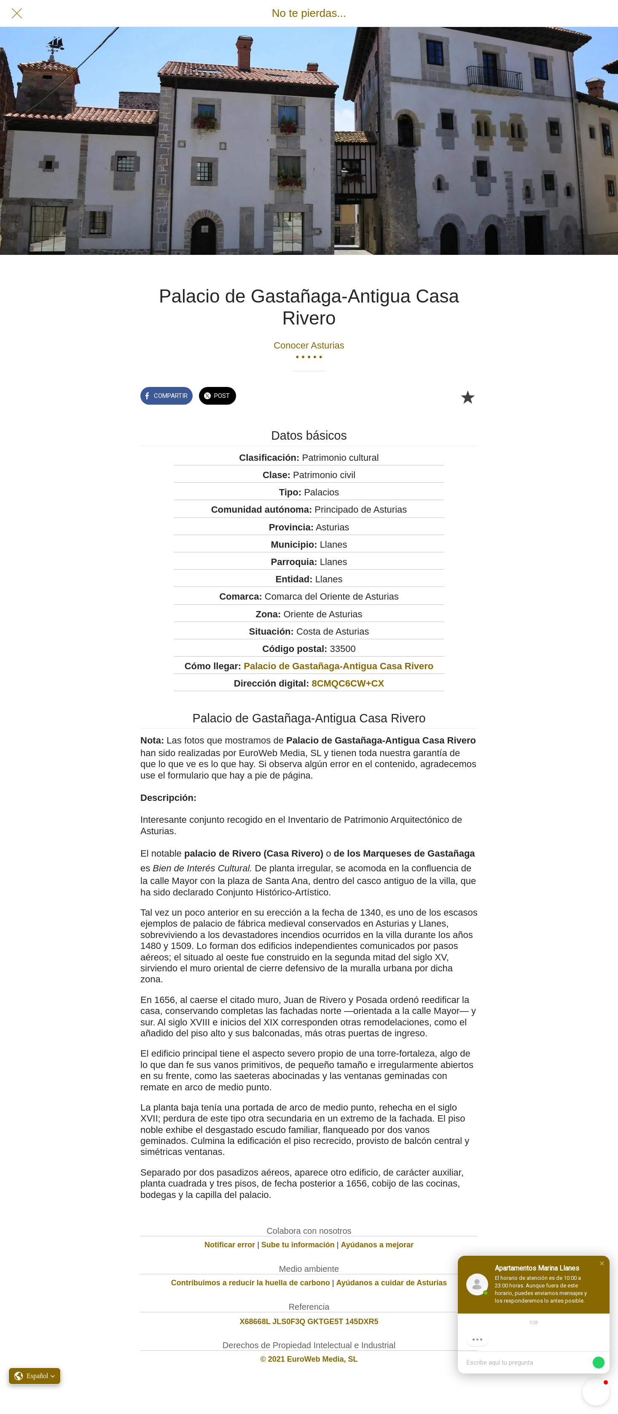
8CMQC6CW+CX (348, 683)
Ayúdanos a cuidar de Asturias (391, 1283)
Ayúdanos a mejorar (377, 1245)
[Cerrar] (17, 13)
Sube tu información (298, 1245)
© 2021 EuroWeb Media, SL (309, 1359)
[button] (602, 1263)
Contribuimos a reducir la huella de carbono (250, 1283)
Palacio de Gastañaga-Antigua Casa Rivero (338, 666)
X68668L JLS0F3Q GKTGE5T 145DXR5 (309, 1321)
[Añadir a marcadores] (467, 397)
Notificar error (229, 1245)
